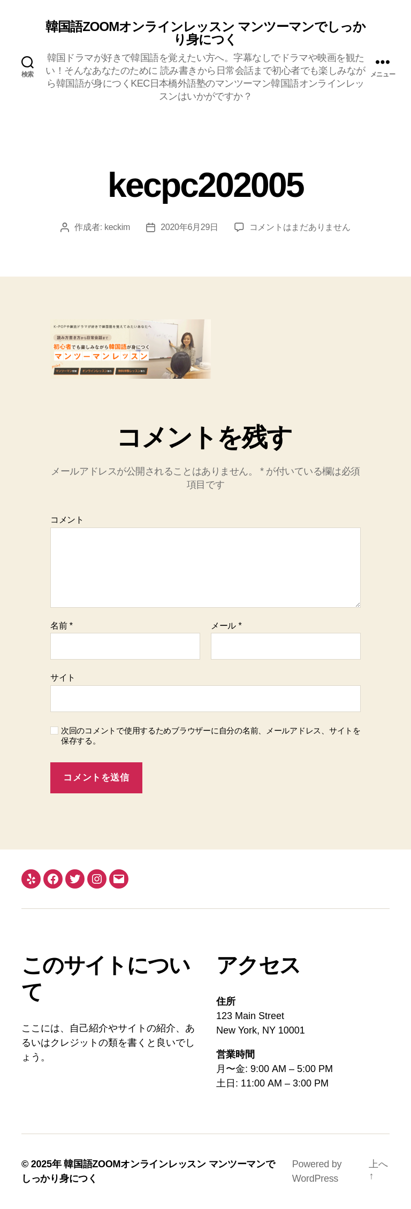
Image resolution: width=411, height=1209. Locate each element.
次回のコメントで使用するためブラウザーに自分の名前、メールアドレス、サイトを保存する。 (211, 735)
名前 (61, 625)
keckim (117, 227)
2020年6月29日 (189, 227)
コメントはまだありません (300, 227)
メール (226, 625)
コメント (67, 519)
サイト (62, 677)
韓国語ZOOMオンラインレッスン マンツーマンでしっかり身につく (205, 33)
